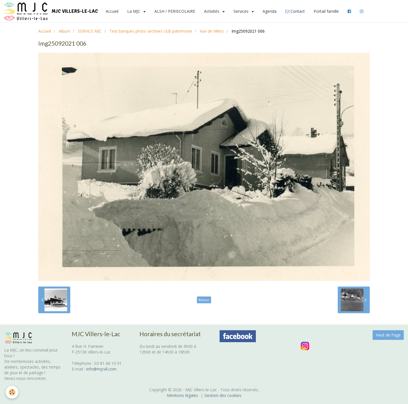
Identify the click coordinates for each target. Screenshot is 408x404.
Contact (295, 11)
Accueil (112, 11)
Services (241, 11)
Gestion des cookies (222, 395)
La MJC (134, 11)
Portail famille (326, 11)
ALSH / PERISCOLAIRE (174, 11)
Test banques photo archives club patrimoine (150, 31)
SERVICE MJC (90, 31)
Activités (212, 11)
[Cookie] (12, 392)
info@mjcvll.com (101, 369)
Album (64, 31)
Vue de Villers (212, 31)
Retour (204, 300)
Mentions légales (182, 395)
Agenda (270, 11)
